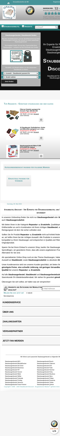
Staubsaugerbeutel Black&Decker (15, 363)
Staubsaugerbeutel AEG (12, 361)
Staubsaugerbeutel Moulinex (46, 374)
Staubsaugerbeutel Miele (13, 374)
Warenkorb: (48, 8)
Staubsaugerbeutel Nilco (45, 376)
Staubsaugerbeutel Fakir (45, 368)
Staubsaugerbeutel (12, 26)
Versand (36, 114)
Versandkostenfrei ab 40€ (21, 2)
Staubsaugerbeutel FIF (12, 370)
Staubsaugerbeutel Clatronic (46, 363)
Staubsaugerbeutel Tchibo (45, 382)
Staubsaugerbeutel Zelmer (45, 384)
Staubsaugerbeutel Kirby (45, 372)
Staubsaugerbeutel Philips (45, 378)
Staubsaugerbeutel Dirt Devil (14, 365)
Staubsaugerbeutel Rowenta (46, 380)
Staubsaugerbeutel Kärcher (45, 370)
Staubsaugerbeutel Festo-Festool (15, 384)
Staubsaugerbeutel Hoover (13, 372)
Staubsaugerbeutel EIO (44, 365)
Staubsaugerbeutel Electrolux (14, 368)
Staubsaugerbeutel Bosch (45, 361)
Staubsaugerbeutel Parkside (14, 378)
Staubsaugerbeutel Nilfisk (13, 376)
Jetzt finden (9, 81)
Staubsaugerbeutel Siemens (14, 382)
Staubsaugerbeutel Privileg (13, 380)
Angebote (28, 26)
